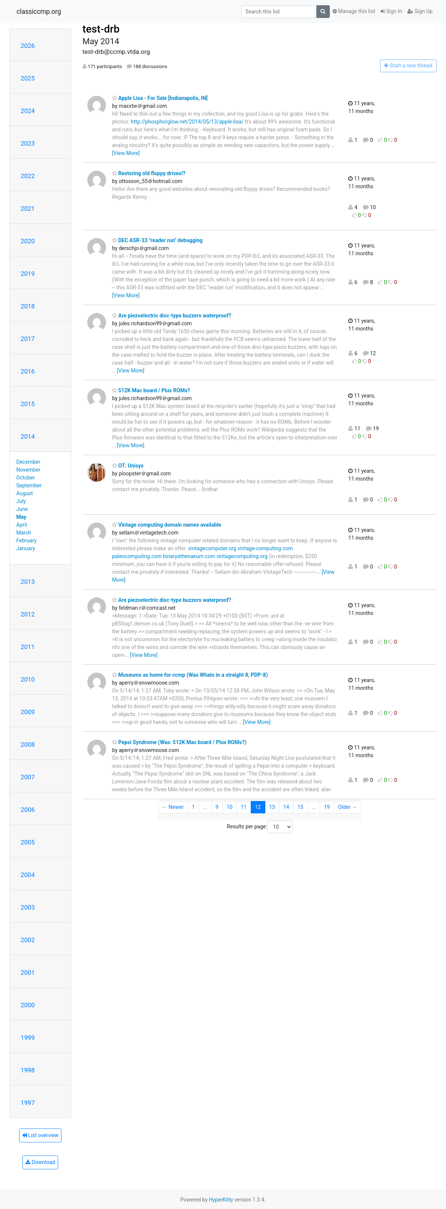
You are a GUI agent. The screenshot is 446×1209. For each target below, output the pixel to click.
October (25, 478)
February (26, 540)
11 (244, 807)
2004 (28, 874)
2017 (28, 338)
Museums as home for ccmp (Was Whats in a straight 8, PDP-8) (190, 675)
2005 (28, 842)
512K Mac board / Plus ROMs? (151, 390)
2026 (28, 45)
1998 (28, 1070)
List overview (40, 1135)
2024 (28, 111)
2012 (28, 614)
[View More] (125, 153)
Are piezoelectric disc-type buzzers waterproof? (171, 316)
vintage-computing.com (265, 548)
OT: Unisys (128, 466)
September (29, 485)
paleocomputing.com (137, 556)
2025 (28, 78)
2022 (28, 176)
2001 (28, 972)
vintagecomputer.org (212, 548)
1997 (28, 1102)
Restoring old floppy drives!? (149, 173)
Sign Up (420, 11)
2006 (28, 809)
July (21, 501)
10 (230, 807)
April (21, 525)
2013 (28, 581)
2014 (28, 436)
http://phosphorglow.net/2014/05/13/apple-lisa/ (187, 122)
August (24, 493)
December (28, 462)
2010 (28, 679)
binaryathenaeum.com (189, 556)
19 (327, 807)
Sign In (391, 11)
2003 (28, 907)
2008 (28, 744)
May (21, 517)
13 (272, 807)
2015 (28, 404)
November (28, 470)
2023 (28, 143)
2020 (28, 241)
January (25, 548)
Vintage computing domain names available (166, 525)
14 (286, 807)
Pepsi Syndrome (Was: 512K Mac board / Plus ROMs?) (179, 742)
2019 (28, 273)
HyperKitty (221, 1200)
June (22, 509)
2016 (28, 371)
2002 (28, 940)
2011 (28, 647)
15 (301, 807)
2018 (28, 306)
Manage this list (353, 11)
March (23, 533)
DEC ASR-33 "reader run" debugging (157, 240)
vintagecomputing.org (242, 556)
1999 (28, 1037)
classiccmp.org (38, 11)
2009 (28, 712)
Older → (347, 807)
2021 (28, 208)
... (205, 807)
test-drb (101, 29)
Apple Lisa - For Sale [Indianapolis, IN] (160, 98)
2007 (28, 777)
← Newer (173, 807)
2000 (28, 1005)
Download (40, 1162)
